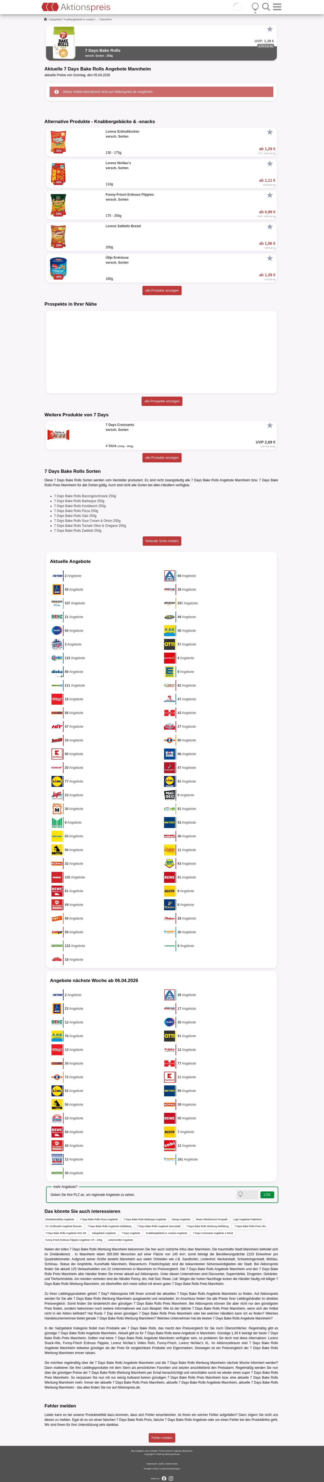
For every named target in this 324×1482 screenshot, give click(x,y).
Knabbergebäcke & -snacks (79, 19)
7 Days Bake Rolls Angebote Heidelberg (109, 1226)
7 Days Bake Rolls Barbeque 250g (79, 501)
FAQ (155, 1468)
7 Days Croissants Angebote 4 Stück (213, 1233)
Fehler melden (162, 1438)
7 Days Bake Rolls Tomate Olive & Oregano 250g (90, 526)
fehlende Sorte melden (162, 541)
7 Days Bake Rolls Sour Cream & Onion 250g (87, 521)
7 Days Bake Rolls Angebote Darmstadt (158, 1226)
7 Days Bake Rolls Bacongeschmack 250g (85, 496)
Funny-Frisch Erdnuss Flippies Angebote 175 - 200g (73, 1240)
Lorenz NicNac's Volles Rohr (133, 1343)
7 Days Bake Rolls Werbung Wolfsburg (207, 1226)
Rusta (98, 1313)
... (97, 19)
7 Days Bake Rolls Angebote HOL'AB (65, 1233)
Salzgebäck (55, 19)
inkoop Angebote (181, 1219)
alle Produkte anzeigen (162, 290)
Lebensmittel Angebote (120, 1240)
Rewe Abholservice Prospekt (212, 1219)
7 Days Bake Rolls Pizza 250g (76, 511)
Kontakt (147, 1468)
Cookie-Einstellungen (169, 1468)
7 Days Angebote (130, 1233)
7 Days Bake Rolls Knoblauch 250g (80, 506)
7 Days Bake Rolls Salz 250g (75, 516)
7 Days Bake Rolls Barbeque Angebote (145, 1219)
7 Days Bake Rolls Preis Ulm (250, 1226)
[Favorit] (270, 29)
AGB (161, 1464)
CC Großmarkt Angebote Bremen (63, 1226)
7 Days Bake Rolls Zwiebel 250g (78, 531)
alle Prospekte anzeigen (161, 401)
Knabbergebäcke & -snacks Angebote (166, 1233)
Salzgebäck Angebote (104, 1233)
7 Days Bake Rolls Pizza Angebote (99, 1219)
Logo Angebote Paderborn (247, 1219)
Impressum (152, 1464)
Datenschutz (171, 1464)
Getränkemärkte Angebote (59, 1219)
